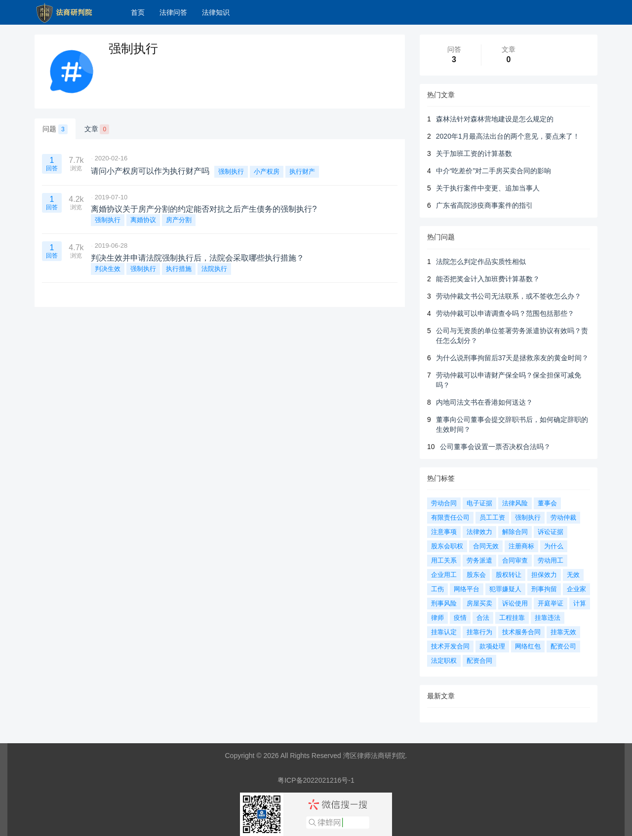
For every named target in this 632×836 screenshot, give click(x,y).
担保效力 (544, 574)
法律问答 (173, 12)
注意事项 (444, 531)
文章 (97, 129)
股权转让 (508, 574)
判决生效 (107, 268)
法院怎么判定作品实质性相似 (481, 262)
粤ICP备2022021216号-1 (316, 780)
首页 (138, 12)
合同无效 (486, 546)
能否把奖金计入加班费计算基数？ (488, 279)
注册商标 (521, 546)
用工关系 (444, 560)
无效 (573, 574)
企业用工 (444, 574)
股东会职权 (447, 546)
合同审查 (515, 560)
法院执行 (214, 268)
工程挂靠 (512, 617)
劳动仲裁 (563, 517)
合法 (482, 617)
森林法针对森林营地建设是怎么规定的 (494, 119)
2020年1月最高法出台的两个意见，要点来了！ (508, 136)
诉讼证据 (550, 531)
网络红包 (528, 646)
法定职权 (444, 660)
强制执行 (231, 171)
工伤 (437, 589)
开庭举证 (550, 603)
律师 (437, 617)
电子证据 (479, 503)
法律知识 (216, 12)
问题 (55, 129)
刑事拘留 (544, 589)
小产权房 (266, 171)
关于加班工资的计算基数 (474, 153)
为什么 (553, 546)
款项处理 (492, 646)
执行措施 (179, 268)
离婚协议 (143, 220)
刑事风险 (444, 603)
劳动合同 (444, 503)
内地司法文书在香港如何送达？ (484, 402)
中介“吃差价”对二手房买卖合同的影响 (493, 171)
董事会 (547, 503)
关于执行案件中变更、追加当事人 (488, 188)
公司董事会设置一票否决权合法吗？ (495, 447)
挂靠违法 (547, 617)
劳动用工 (550, 560)
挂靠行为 (479, 632)
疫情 (460, 617)
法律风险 (515, 503)
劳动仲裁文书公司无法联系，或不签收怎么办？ (508, 296)
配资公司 (563, 646)
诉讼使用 (515, 603)
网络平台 (466, 589)
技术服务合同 (521, 632)
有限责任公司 (450, 517)
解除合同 (515, 531)
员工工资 (492, 517)
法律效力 (479, 531)
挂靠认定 (444, 632)
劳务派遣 (479, 560)
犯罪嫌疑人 (505, 589)
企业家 (576, 589)
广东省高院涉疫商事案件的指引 (484, 205)
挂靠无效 (563, 632)
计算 (579, 603)
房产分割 (179, 220)
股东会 (476, 574)
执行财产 (302, 171)
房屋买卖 (479, 603)
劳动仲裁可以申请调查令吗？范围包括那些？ (505, 313)
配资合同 (479, 660)
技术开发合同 (450, 646)
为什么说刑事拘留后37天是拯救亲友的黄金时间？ (512, 358)
